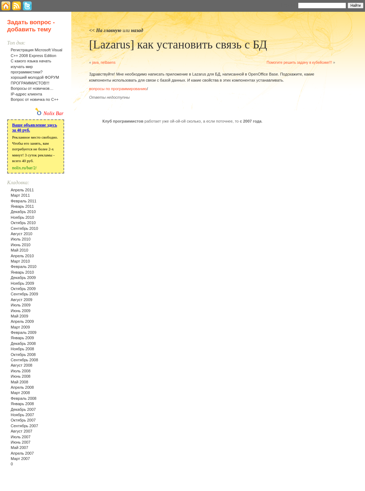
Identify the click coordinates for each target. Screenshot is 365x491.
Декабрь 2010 (23, 212)
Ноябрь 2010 (22, 217)
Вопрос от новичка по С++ (34, 99)
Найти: (289, 5)
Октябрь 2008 (23, 354)
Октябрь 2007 (23, 420)
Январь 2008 (22, 404)
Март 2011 (20, 195)
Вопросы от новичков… (32, 88)
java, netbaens (103, 62)
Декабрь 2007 (23, 409)
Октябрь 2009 (23, 288)
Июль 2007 (21, 437)
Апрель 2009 (22, 321)
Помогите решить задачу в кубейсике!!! (299, 62)
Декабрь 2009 (23, 277)
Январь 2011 (22, 206)
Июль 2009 (21, 305)
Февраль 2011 (23, 201)
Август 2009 (21, 300)
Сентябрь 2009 (24, 294)
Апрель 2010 (22, 256)
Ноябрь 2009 (22, 283)
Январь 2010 (22, 272)
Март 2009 (20, 327)
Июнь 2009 (21, 311)
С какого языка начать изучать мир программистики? (31, 66)
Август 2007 (21, 431)
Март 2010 (20, 261)
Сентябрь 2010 (24, 228)
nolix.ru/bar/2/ (24, 167)
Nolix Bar (53, 113)
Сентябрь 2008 (24, 360)
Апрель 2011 (22, 190)
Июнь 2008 (21, 376)
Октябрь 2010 (23, 223)
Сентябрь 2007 (24, 426)
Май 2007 (19, 447)
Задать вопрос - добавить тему (31, 26)
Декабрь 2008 (23, 343)
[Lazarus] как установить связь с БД (178, 44)
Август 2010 (21, 234)
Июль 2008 (21, 371)
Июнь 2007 (21, 442)
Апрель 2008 (22, 387)
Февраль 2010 (23, 266)
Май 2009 (19, 316)
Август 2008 (21, 365)
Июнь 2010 (21, 245)
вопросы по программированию (118, 89)
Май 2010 (19, 250)
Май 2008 (19, 382)
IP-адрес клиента (26, 94)
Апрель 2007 (22, 453)
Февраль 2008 (23, 398)
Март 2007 (20, 458)
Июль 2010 (21, 239)
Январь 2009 (22, 338)
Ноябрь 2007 (22, 415)
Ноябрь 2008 (22, 349)
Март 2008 (20, 393)
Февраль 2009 (23, 332)
